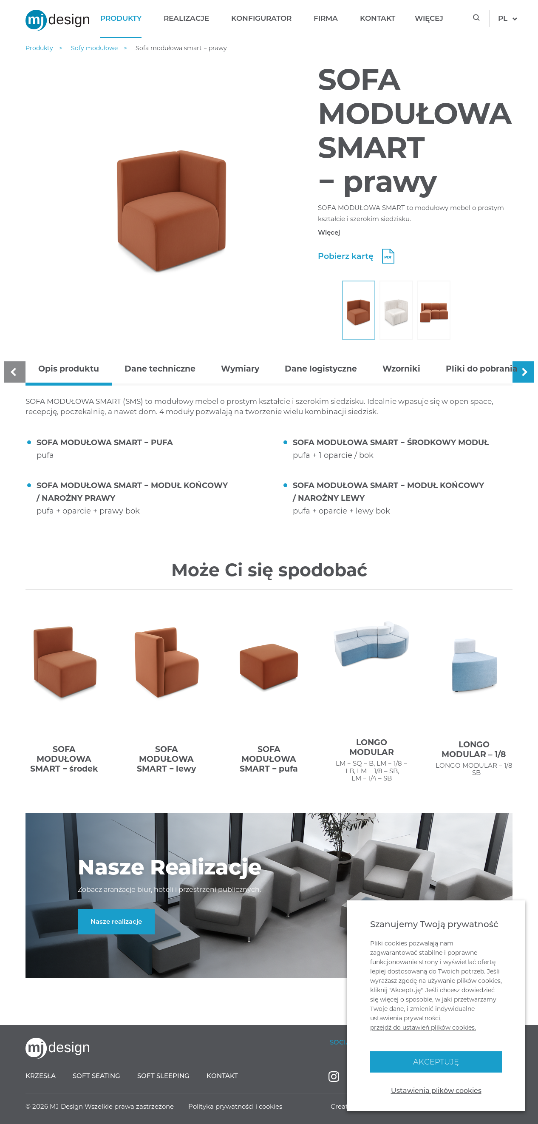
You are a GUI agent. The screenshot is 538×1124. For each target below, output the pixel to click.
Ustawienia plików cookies (436, 1091)
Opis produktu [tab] (68, 369)
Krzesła (40, 1076)
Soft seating (96, 1076)
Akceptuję (436, 1062)
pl (502, 18)
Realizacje (186, 18)
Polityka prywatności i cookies (235, 1106)
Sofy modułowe (95, 48)
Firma (326, 18)
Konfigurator (261, 18)
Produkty (121, 18)
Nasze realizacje (116, 921)
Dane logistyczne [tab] (321, 369)
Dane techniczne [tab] (160, 369)
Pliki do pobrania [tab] (482, 369)
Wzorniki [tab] (401, 369)
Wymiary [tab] (240, 369)
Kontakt (377, 18)
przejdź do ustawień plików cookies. (423, 1027)
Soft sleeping (163, 1076)
